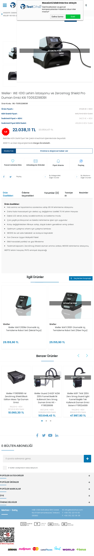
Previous (78, 348)
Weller (6, 317)
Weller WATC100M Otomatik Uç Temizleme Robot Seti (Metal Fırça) (24, 322)
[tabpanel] (15, 385)
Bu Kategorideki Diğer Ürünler (55, 169)
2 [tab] (46, 413)
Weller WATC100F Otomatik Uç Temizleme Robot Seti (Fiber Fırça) (70, 322)
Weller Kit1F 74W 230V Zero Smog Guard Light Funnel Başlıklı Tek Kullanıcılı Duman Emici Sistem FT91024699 (77, 392)
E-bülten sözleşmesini (17, 461)
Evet (73, 16)
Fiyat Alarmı (58, 158)
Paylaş (81, 158)
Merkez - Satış (9, 502)
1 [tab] (42, 413)
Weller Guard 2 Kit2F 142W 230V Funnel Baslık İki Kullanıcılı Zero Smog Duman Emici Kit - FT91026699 (47, 392)
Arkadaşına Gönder (35, 158)
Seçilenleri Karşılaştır (80, 271)
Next (87, 348)
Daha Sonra (57, 16)
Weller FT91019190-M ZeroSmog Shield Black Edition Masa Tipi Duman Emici (16, 391)
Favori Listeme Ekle (13, 158)
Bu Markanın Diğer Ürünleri (86, 169)
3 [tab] (50, 413)
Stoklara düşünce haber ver (54, 144)
